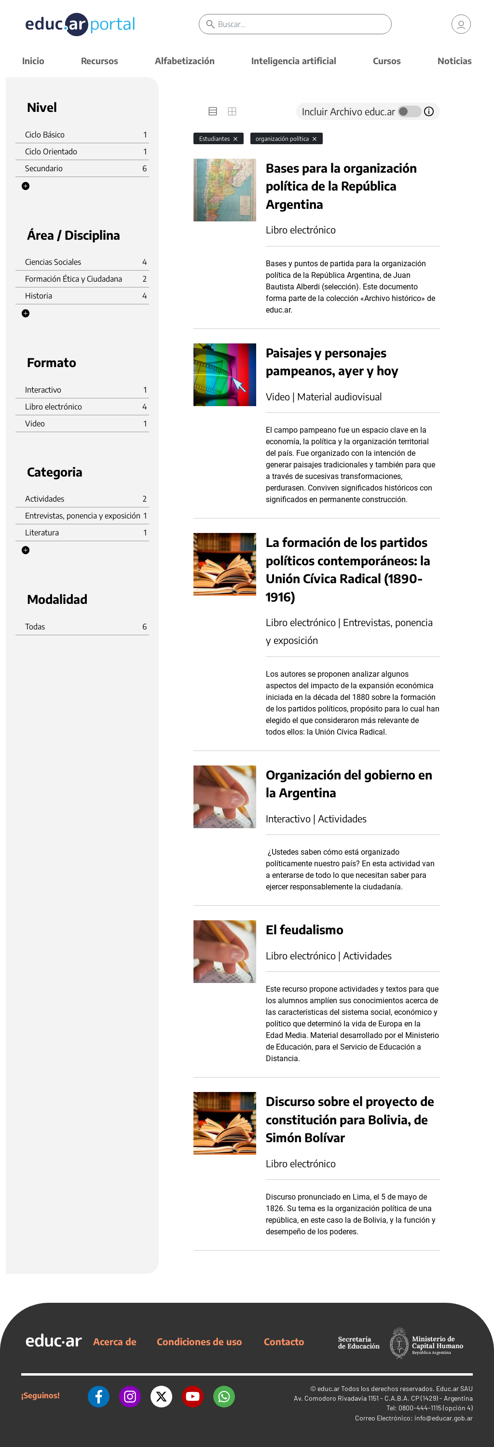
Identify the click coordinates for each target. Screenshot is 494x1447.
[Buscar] (304, 24)
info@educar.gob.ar (443, 1418)
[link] (461, 24)
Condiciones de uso (199, 1341)
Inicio (33, 60)
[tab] (212, 111)
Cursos (387, 60)
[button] (25, 186)
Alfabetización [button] (185, 60)
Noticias (455, 60)
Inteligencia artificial (293, 60)
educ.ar (328, 1388)
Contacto (284, 1341)
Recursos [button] (99, 60)
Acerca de (115, 1341)
